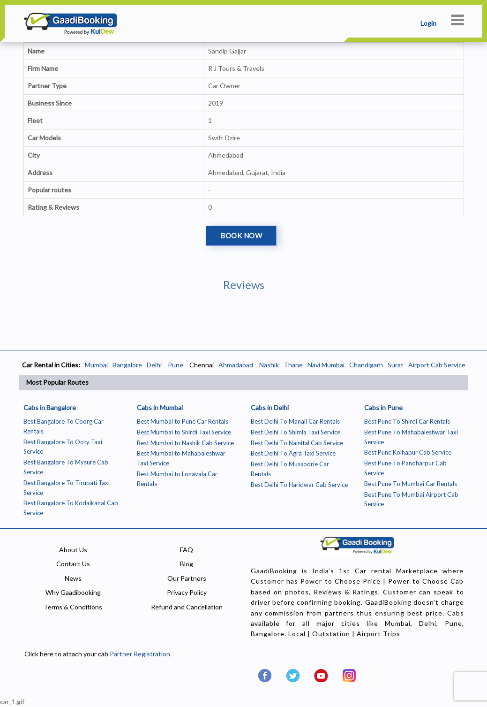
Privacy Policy (187, 592)
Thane (293, 365)
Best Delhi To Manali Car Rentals (295, 421)
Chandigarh (366, 365)
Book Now (241, 235)
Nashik (269, 365)
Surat (396, 365)
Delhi (154, 365)
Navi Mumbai (326, 365)
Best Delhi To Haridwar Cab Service (299, 484)
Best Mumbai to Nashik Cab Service (185, 443)
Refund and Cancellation (187, 607)
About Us (73, 550)
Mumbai (96, 365)
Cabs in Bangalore (49, 407)
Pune (174, 365)
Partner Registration (140, 654)
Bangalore (127, 365)
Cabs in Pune (383, 407)
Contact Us (73, 564)
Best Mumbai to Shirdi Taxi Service (184, 432)
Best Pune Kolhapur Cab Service (407, 452)
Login (428, 23)
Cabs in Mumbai (160, 407)
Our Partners (186, 578)
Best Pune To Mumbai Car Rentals (410, 483)
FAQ (186, 550)
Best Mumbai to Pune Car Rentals (182, 421)
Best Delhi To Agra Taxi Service (293, 453)
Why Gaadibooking (73, 592)
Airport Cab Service (436, 365)
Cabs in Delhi (270, 407)
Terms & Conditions (73, 607)
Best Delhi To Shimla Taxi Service (295, 432)
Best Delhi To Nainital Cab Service (297, 443)
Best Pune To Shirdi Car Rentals (407, 421)
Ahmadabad (235, 365)
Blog (186, 564)
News (73, 578)
